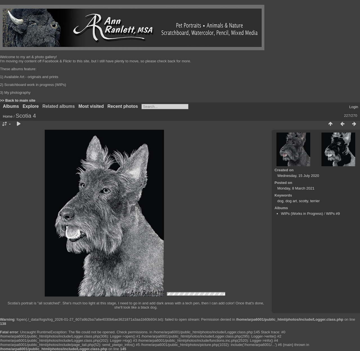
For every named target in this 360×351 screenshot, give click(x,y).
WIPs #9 (333, 213)
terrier (315, 201)
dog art (291, 201)
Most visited (91, 106)
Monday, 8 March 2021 (295, 188)
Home (8, 116)
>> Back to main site (17, 100)
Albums (11, 106)
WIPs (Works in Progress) (302, 213)
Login (353, 107)
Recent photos (122, 106)
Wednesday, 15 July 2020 (298, 176)
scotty (303, 201)
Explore (30, 106)
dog (280, 201)
